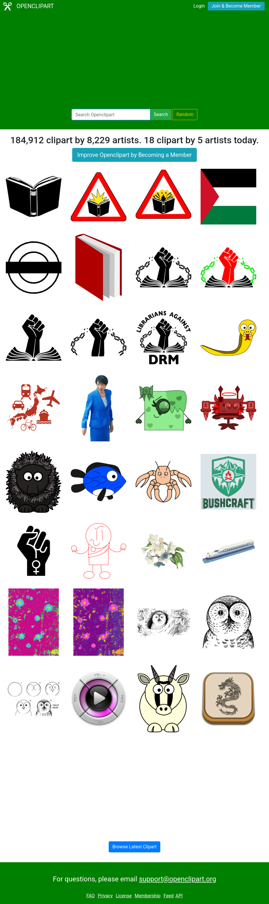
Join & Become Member (236, 6)
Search (161, 114)
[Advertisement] (134, 61)
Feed (168, 895)
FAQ (90, 895)
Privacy (105, 895)
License (124, 895)
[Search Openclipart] (111, 114)
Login (199, 6)
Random (185, 114)
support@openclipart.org (177, 879)
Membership (147, 895)
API (179, 895)
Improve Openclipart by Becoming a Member (134, 154)
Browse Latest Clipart (134, 846)
